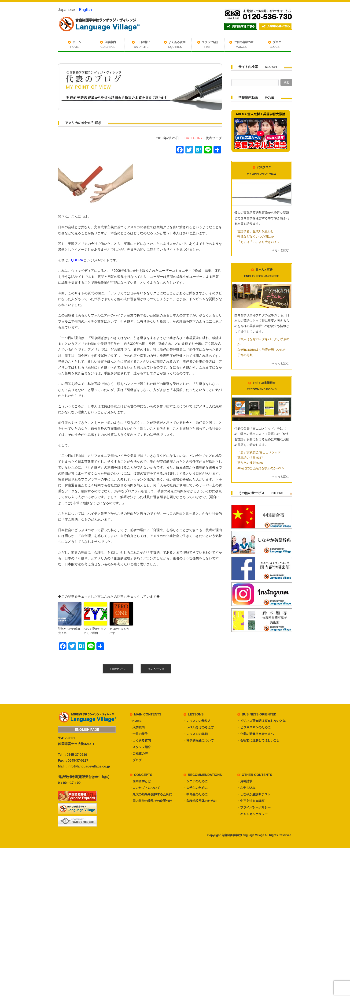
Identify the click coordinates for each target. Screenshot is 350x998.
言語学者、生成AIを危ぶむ (255, 231)
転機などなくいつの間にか (255, 236)
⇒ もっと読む (280, 250)
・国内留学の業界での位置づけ (150, 801)
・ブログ (135, 760)
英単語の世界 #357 (250, 457)
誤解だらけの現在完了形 (69, 631)
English (85, 9)
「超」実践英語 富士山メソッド (259, 452)
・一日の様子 (138, 734)
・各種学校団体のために (200, 801)
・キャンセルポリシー (252, 814)
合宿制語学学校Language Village (242, 835)
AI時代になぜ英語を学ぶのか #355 (260, 468)
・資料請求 (244, 781)
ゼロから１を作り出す (121, 631)
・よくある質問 (140, 740)
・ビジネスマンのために (254, 727)
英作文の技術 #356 (250, 463)
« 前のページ (118, 668)
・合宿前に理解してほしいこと (258, 740)
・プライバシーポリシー (254, 807)
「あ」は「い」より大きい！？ (258, 242)
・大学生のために (195, 787)
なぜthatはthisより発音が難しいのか (261, 349)
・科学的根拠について (198, 740)
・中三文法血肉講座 (251, 801)
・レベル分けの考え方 (198, 727)
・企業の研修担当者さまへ (255, 734)
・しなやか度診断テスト (254, 794)
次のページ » (156, 668)
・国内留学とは (140, 781)
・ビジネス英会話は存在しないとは (261, 720)
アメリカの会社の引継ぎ (83, 123)
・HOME (135, 720)
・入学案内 (137, 727)
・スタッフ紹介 (140, 747)
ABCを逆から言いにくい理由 (95, 631)
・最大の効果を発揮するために (150, 794)
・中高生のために (195, 794)
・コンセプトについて (144, 787)
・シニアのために (195, 781)
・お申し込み (246, 787)
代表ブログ (214, 138)
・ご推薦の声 (138, 753)
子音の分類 (245, 355)
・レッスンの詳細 (195, 734)
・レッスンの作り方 (197, 720)
